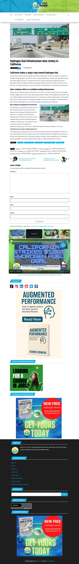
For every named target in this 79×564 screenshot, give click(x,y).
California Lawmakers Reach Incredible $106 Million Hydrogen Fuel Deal (39, 242)
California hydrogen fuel (44, 149)
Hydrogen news (39, 142)
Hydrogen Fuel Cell (29, 142)
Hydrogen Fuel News (39, 8)
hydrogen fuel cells (45, 151)
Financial (20, 142)
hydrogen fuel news (15, 153)
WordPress (38, 561)
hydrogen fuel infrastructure (58, 151)
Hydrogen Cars (51, 15)
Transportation (60, 142)
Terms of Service (15, 481)
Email (12, 205)
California (18, 149)
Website (12, 213)
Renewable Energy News (49, 142)
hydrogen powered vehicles (39, 153)
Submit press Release (33, 20)
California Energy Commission (29, 148)
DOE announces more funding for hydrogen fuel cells (27, 159)
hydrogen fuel (22, 151)
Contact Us (14, 469)
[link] (11, 241)
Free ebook (28, 15)
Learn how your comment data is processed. (42, 226)
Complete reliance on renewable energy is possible (51, 159)
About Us (13, 463)
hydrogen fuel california (32, 151)
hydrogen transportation (53, 153)
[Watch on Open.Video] (15, 271)
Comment (13, 171)
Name (12, 197)
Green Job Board (39, 15)
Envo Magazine (50, 561)
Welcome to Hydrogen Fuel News (20, 484)
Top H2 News (18, 15)
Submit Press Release (17, 478)
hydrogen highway (26, 153)
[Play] (51, 233)
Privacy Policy (15, 475)
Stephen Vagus (28, 68)
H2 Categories (19, 20)
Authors (13, 466)
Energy (25, 508)
